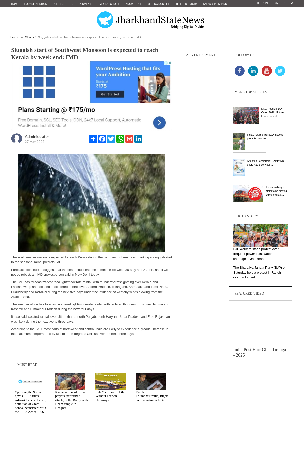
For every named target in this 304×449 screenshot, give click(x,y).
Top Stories (27, 37)
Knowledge (134, 4)
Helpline (263, 3)
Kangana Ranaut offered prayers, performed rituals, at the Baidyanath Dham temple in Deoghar (71, 400)
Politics (58, 4)
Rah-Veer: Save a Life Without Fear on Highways (109, 396)
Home (15, 4)
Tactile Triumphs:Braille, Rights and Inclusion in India (152, 396)
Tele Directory (186, 4)
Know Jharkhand (216, 4)
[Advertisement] (200, 139)
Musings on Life (159, 4)
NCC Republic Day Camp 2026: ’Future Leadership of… (272, 112)
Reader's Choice (108, 4)
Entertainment (80, 4)
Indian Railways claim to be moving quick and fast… (276, 191)
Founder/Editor (35, 4)
